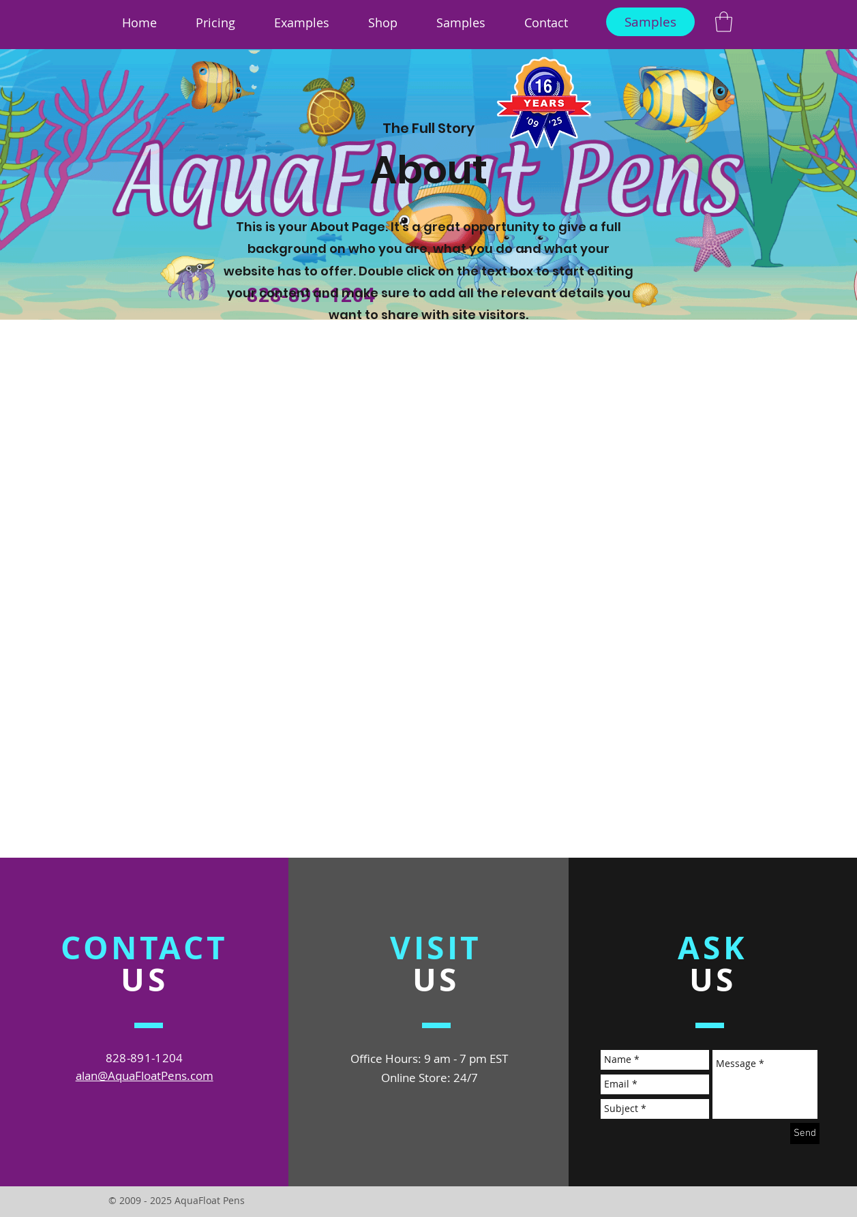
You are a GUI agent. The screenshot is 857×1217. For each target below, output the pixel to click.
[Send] (805, 1133)
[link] (723, 22)
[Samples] (650, 21)
